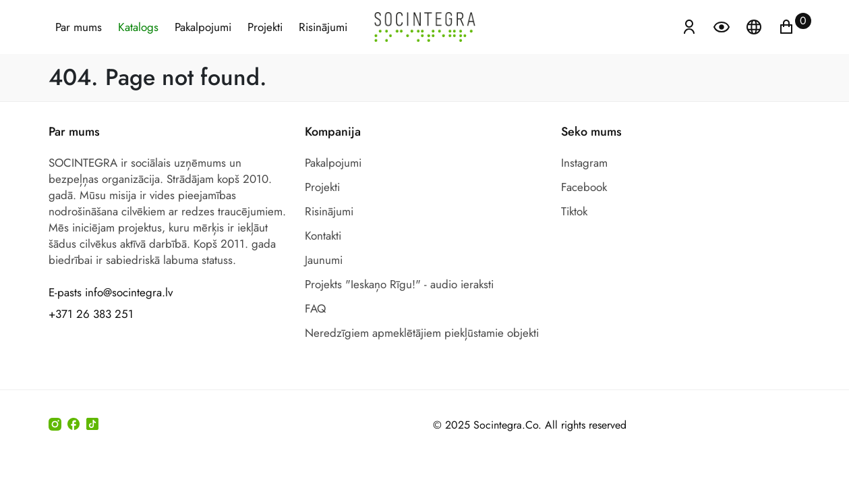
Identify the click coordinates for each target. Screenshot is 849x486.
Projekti (265, 27)
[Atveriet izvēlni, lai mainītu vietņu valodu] (755, 25)
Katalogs (138, 27)
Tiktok (574, 211)
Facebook (584, 187)
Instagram (584, 163)
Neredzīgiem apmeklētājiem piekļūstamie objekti (422, 333)
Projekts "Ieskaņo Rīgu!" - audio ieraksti (399, 284)
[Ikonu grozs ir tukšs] (786, 25)
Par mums (78, 27)
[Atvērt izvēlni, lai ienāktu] (689, 25)
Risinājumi (323, 27)
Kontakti (323, 235)
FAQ (315, 308)
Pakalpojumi (203, 27)
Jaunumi (324, 260)
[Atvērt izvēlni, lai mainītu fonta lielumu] (723, 25)
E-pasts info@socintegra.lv (111, 292)
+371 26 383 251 (91, 314)
